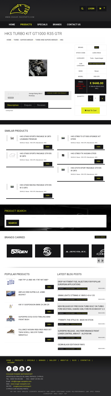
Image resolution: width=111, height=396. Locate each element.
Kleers (68, 391)
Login (91, 8)
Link (87, 391)
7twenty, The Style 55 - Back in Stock (75, 320)
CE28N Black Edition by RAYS (71, 345)
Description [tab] (13, 105)
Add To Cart (90, 110)
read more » (101, 288)
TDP (65, 393)
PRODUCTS (26, 24)
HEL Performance (78, 391)
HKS (61, 40)
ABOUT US (64, 360)
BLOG (74, 360)
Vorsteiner (60, 391)
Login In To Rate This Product (56, 93)
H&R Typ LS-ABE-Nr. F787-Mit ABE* (33, 280)
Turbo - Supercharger (23, 40)
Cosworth (33, 391)
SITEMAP (11, 363)
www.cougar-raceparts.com (20, 384)
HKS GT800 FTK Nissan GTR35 (83, 153)
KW (11, 391)
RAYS (19, 391)
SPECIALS (42, 24)
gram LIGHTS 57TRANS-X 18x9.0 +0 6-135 (76, 295)
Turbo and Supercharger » (97, 63)
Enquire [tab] (28, 105)
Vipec (92, 391)
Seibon (53, 391)
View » (48, 147)
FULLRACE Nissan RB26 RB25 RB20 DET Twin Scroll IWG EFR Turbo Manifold (35, 332)
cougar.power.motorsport (22, 386)
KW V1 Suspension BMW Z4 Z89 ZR (34, 305)
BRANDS (57, 24)
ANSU (56, 393)
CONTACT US (74, 24)
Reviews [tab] (41, 105)
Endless (25, 391)
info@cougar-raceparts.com (21, 381)
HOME (12, 24)
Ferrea (97, 391)
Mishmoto (41, 391)
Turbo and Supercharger (46, 40)
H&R (48, 391)
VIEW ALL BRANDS (100, 237)
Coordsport (48, 393)
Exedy (61, 393)
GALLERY (52, 360)
